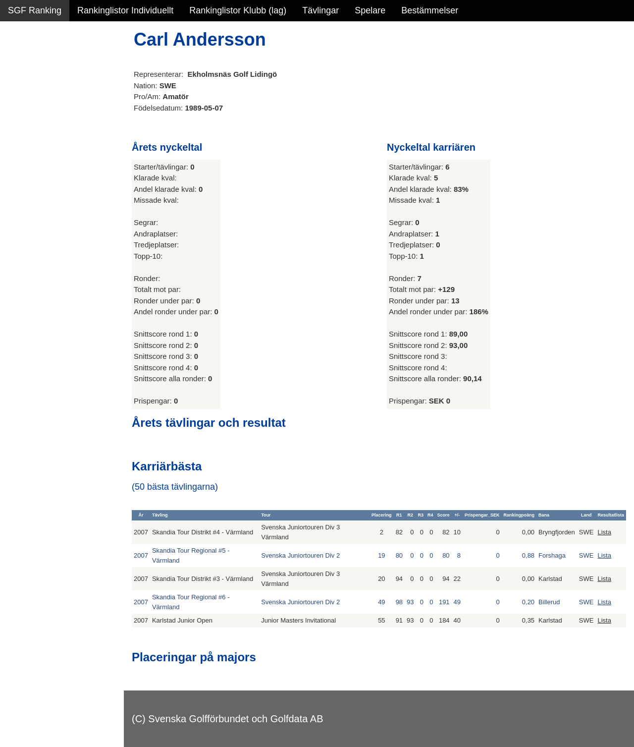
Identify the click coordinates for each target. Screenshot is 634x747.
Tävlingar (320, 10)
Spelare (370, 10)
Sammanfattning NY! (49, 64)
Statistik (23, 107)
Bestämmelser (429, 10)
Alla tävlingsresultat (46, 150)
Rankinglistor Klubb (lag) (237, 10)
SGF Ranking (34, 10)
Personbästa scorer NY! (55, 128)
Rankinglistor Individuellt (125, 10)
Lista (604, 532)
